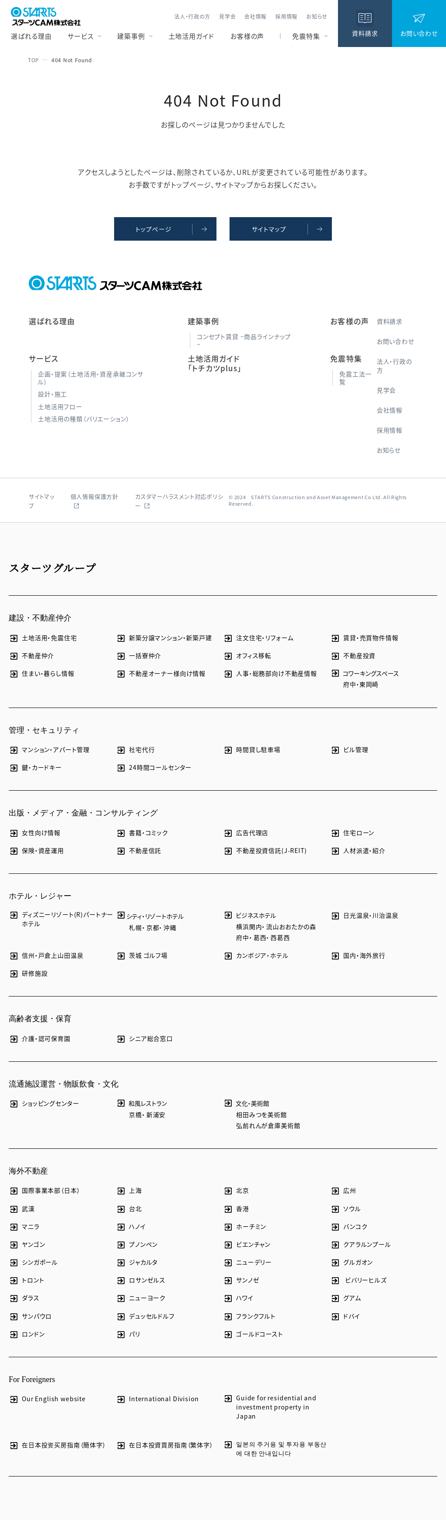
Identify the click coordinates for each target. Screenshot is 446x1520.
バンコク (348, 1226)
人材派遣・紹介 (357, 850)
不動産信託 (138, 850)
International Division (157, 1398)
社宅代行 (135, 749)
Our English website (47, 1398)
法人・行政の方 (192, 16)
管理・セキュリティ (44, 730)
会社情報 (255, 16)
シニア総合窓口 (144, 1038)
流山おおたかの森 (291, 926)
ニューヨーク (141, 1297)
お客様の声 (247, 36)
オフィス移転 (247, 655)
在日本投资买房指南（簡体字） (57, 1445)
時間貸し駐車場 (251, 749)
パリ (128, 1334)
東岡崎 (369, 684)
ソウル (345, 1208)
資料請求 (389, 321)
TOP (32, 60)
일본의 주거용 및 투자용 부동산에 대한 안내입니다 (275, 1448)
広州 (343, 1190)
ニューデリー (247, 1262)
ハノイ (131, 1226)
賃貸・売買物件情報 (364, 637)
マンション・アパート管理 (49, 749)
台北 (129, 1208)
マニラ (24, 1226)
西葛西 (280, 937)
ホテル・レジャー (40, 896)
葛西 (260, 937)
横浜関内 (249, 926)
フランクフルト (249, 1316)
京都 (152, 927)
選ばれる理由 (31, 36)
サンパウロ (30, 1316)
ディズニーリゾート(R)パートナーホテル (61, 919)
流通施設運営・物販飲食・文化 (63, 1084)
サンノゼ (241, 1280)
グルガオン (351, 1262)
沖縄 (169, 927)
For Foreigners (32, 1379)
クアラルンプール (360, 1244)
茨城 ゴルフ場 (142, 955)
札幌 (135, 927)
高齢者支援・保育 (40, 1018)
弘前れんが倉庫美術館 (268, 1125)
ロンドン (26, 1334)
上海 (129, 1190)
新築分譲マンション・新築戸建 (164, 637)
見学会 (227, 16)
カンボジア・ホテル (256, 955)
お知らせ (317, 16)
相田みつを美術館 (261, 1114)
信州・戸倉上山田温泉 (46, 955)
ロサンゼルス (141, 1280)
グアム (345, 1297)
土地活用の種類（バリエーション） (83, 418)
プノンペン (137, 1244)
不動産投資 (352, 655)
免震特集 (306, 36)
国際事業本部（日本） (44, 1190)
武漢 (22, 1208)
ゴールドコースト (253, 1334)
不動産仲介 (31, 655)
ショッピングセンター (44, 1103)
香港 (236, 1208)
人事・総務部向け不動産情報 (270, 673)
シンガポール (33, 1262)
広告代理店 (245, 832)
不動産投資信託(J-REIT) (265, 850)
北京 (236, 1190)
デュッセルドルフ (145, 1316)
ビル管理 (349, 749)
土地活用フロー (60, 406)
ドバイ (345, 1316)
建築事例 (131, 36)
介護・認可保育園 (40, 1038)
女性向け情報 (35, 832)
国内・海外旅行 (357, 955)
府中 (349, 684)
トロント (26, 1280)
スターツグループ (52, 567)
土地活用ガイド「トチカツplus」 (215, 363)
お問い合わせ (395, 341)
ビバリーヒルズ (358, 1280)
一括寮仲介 (138, 655)
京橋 (135, 1114)
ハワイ (238, 1297)
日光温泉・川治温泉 (364, 915)
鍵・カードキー (35, 767)
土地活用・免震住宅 (43, 637)
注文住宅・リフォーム (258, 637)
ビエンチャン (246, 1244)
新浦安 (156, 1114)
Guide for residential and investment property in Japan (270, 1406)
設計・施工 (52, 393)
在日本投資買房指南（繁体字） (164, 1445)
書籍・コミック (142, 832)
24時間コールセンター (154, 767)
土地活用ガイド (191, 36)
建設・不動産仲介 (40, 618)
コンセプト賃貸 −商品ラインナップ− (244, 340)
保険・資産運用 (36, 850)
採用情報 (286, 16)
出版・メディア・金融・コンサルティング (83, 813)
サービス (81, 36)
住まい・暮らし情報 (41, 673)
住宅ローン (352, 832)
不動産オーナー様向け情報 (161, 673)
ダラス (24, 1297)
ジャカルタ (137, 1262)
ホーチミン (244, 1226)
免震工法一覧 (355, 377)
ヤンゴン (27, 1244)
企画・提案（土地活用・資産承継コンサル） (90, 377)
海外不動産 (28, 1171)
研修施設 (28, 973)
